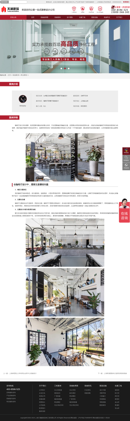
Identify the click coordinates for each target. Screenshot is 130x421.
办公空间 (72, 390)
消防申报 (103, 393)
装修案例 (57, 17)
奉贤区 (117, 399)
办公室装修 (58, 390)
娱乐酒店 (72, 393)
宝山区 (117, 408)
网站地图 (96, 418)
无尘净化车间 (58, 405)
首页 (32, 17)
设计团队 (70, 17)
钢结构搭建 (58, 399)
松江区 (117, 393)
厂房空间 (72, 399)
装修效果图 (44, 17)
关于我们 (119, 17)
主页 (9, 75)
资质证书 (42, 396)
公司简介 (42, 390)
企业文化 (42, 393)
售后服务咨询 (11, 401)
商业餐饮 (24, 75)
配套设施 (95, 17)
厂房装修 (57, 396)
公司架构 (42, 405)
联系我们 (126, 2)
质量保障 (42, 399)
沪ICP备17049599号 (85, 418)
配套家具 (103, 405)
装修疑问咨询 (11, 398)
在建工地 (82, 17)
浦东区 (117, 390)
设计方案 (103, 390)
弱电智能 (103, 402)
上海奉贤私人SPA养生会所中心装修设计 (23, 373)
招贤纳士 (42, 402)
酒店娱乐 (57, 393)
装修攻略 (87, 393)
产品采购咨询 (11, 395)
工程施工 (103, 396)
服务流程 (42, 411)
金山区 (117, 402)
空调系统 (103, 399)
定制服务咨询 (11, 392)
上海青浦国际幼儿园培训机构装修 (115, 373)
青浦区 (117, 405)
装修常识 (107, 17)
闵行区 (117, 396)
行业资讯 (87, 390)
